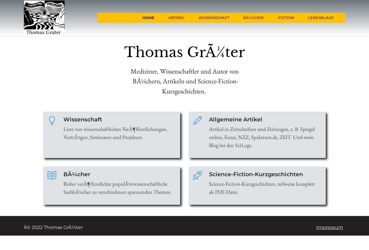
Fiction (285, 18)
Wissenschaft (214, 18)
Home (148, 18)
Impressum (329, 227)
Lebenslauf (321, 18)
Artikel (176, 18)
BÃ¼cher (253, 18)
